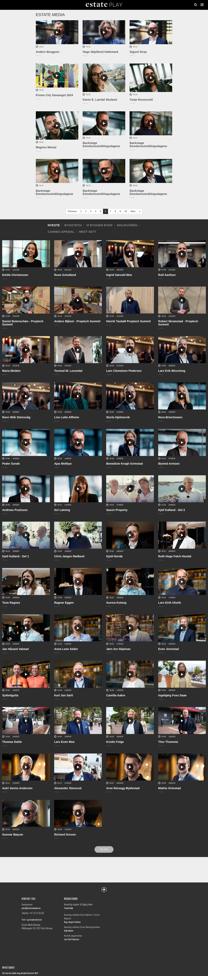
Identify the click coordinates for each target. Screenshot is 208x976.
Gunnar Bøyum (12, 834)
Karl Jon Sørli (63, 695)
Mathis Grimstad (169, 788)
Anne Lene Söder (66, 649)
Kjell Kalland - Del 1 (15, 556)
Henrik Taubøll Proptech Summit (128, 321)
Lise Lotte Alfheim (66, 417)
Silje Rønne (68, 930)
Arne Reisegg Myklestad (123, 788)
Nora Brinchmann (170, 417)
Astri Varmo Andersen (17, 788)
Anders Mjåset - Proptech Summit (77, 321)
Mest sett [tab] (87, 231)
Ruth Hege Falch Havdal (174, 556)
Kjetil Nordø (114, 556)
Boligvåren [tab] (127, 225)
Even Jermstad (168, 649)
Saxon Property (117, 510)
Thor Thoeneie (168, 741)
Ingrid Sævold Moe (119, 274)
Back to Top (104, 889)
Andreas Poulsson (15, 510)
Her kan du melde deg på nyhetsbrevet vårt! (20, 973)
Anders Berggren (47, 51)
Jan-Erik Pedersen (71, 939)
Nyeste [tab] (54, 225)
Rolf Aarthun (166, 274)
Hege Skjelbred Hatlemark (100, 51)
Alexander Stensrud (67, 788)
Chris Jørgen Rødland (69, 556)
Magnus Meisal (46, 147)
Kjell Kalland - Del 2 (171, 510)
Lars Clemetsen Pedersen (124, 370)
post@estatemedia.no (31, 908)
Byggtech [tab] (73, 225)
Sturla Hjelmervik (118, 417)
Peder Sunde (11, 463)
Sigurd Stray (138, 51)
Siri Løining (62, 510)
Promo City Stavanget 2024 (54, 95)
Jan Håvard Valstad (15, 649)
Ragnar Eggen (64, 602)
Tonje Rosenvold (141, 99)
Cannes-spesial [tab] (61, 231)
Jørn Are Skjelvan (118, 649)
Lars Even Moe (64, 741)
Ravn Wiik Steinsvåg (16, 417)
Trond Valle (68, 908)
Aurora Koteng (116, 602)
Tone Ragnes (11, 602)
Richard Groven (65, 834)
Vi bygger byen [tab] (99, 225)
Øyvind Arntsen (169, 463)
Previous (72, 211)
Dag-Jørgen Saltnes (72, 921)
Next (133, 211)
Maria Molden (11, 370)
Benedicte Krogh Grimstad (124, 463)
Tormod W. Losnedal (68, 370)
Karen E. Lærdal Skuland (100, 99)
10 (125, 211)
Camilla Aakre (115, 695)
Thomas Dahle (12, 741)
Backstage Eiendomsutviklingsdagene (101, 144)
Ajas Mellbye (63, 463)
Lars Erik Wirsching (171, 370)
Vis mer (104, 849)
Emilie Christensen (15, 274)
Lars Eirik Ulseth (169, 602)
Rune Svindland (65, 274)
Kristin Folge (115, 741)
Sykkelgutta (10, 695)
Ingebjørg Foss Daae (172, 695)
